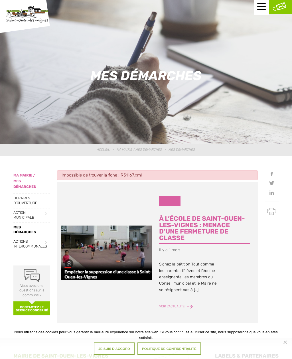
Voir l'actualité (176, 306)
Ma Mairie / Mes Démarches (139, 149)
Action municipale (23, 215)
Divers (169, 201)
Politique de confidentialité (169, 348)
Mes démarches (24, 229)
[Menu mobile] (261, 7)
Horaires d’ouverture (25, 200)
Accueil (103, 149)
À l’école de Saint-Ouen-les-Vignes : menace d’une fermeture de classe (202, 228)
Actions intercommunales (30, 243)
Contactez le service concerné (32, 308)
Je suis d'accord (114, 348)
